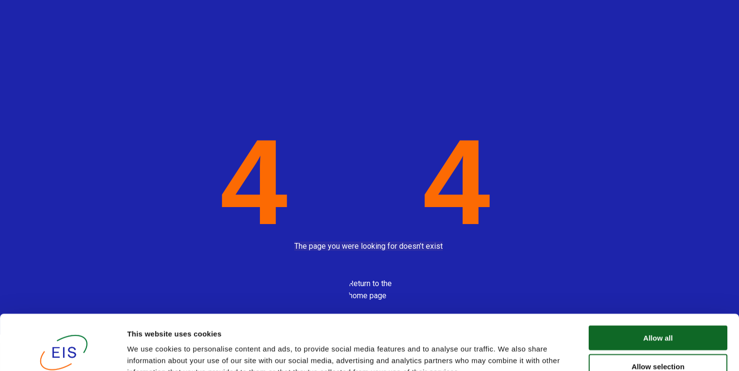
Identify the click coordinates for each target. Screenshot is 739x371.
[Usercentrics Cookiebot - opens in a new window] (62, 352)
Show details (508, 352)
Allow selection (657, 314)
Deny (658, 343)
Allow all (658, 286)
